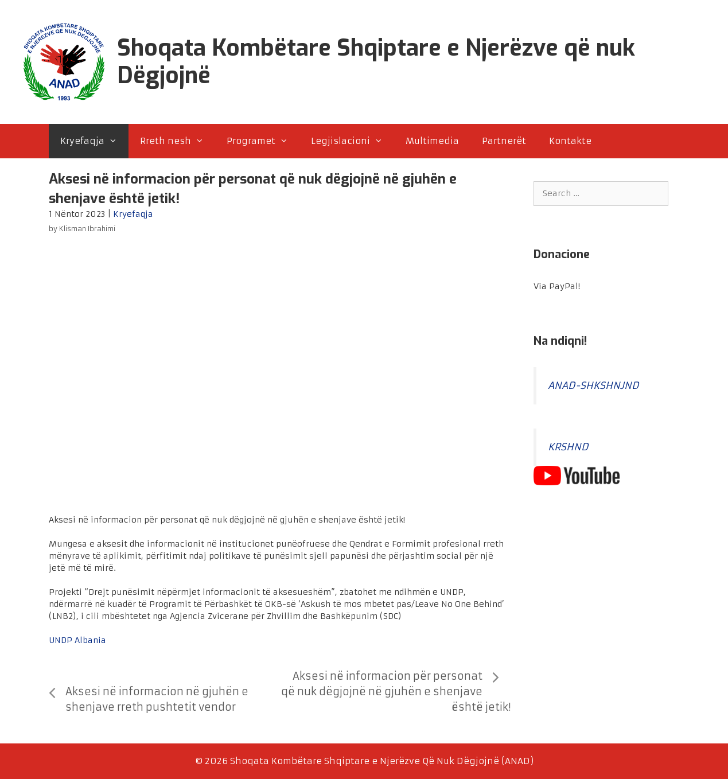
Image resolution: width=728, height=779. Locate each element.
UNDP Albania (77, 640)
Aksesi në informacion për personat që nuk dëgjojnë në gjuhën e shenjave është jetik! (395, 691)
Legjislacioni (352, 141)
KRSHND (568, 447)
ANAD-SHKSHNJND (593, 386)
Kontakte (570, 140)
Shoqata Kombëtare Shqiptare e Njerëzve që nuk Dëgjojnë (376, 62)
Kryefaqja (94, 141)
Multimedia (432, 140)
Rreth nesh (177, 141)
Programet (263, 141)
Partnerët (504, 140)
